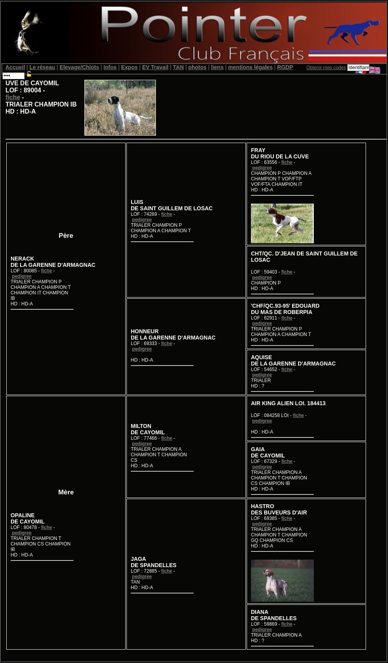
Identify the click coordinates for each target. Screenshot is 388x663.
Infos (110, 67)
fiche (12, 97)
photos (197, 67)
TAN (178, 67)
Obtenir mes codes (326, 67)
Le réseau (42, 67)
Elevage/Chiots (79, 67)
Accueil (15, 67)
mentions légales (250, 67)
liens (217, 67)
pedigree (21, 276)
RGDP (285, 67)
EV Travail (155, 67)
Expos (129, 67)
